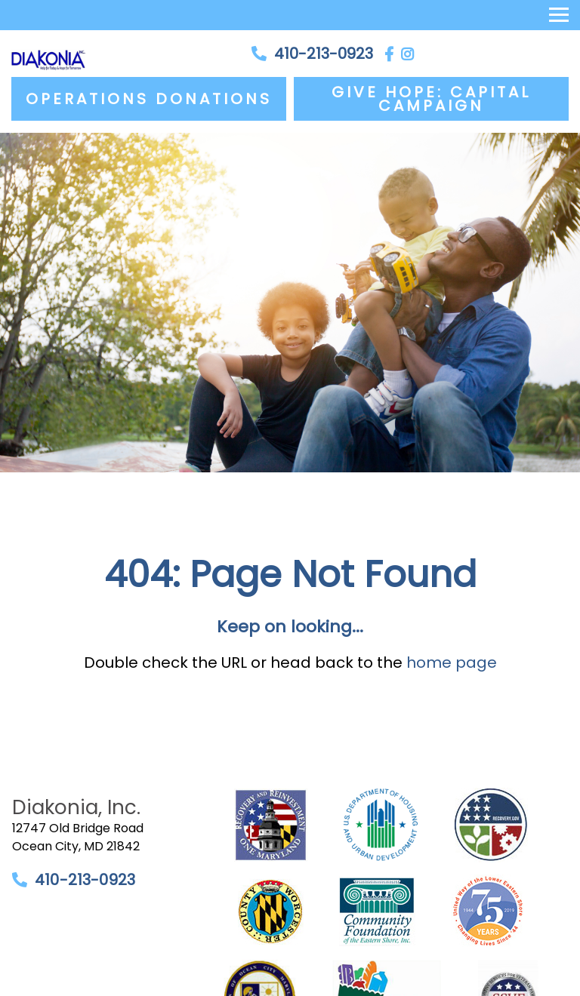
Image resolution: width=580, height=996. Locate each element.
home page (451, 662)
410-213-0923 (323, 53)
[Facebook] (388, 54)
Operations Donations (149, 98)
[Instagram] (407, 54)
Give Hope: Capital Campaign (431, 98)
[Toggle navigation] (559, 15)
